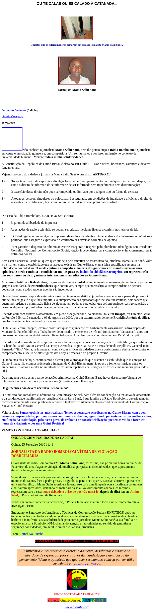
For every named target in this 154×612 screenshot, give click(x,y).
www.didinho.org (77, 607)
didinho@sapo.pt (12, 116)
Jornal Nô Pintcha (31, 534)
